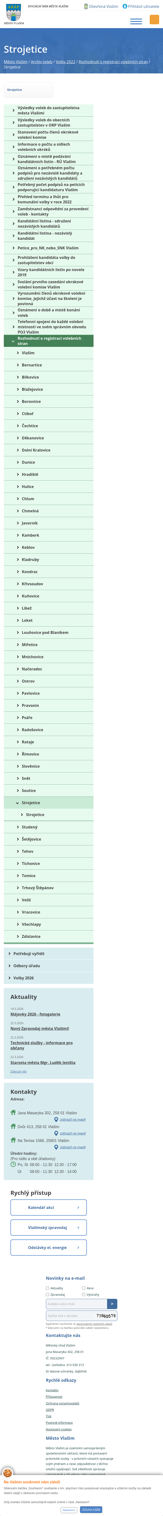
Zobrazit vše (18, 1071)
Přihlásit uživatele (143, 6)
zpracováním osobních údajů (94, 1324)
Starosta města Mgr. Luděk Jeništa (42, 1062)
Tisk (48, 1416)
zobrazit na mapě (73, 1119)
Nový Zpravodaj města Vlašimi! (39, 1028)
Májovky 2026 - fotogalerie (35, 1014)
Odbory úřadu (27, 965)
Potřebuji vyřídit (29, 953)
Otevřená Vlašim (103, 6)
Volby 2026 (24, 978)
